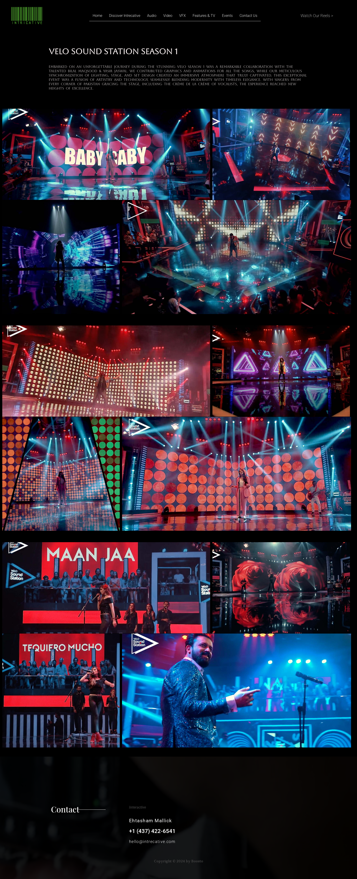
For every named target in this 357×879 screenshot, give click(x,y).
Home (97, 15)
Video (167, 15)
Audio (151, 15)
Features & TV (204, 15)
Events (227, 15)
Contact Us (248, 15)
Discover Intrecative (124, 15)
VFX (182, 15)
